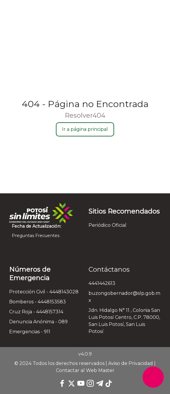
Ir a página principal (85, 129)
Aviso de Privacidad (130, 363)
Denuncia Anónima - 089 (38, 321)
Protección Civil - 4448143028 (44, 292)
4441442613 (102, 283)
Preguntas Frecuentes (34, 235)
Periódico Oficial (107, 225)
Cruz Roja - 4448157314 (36, 311)
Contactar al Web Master (85, 370)
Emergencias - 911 (29, 331)
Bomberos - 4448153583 (37, 302)
